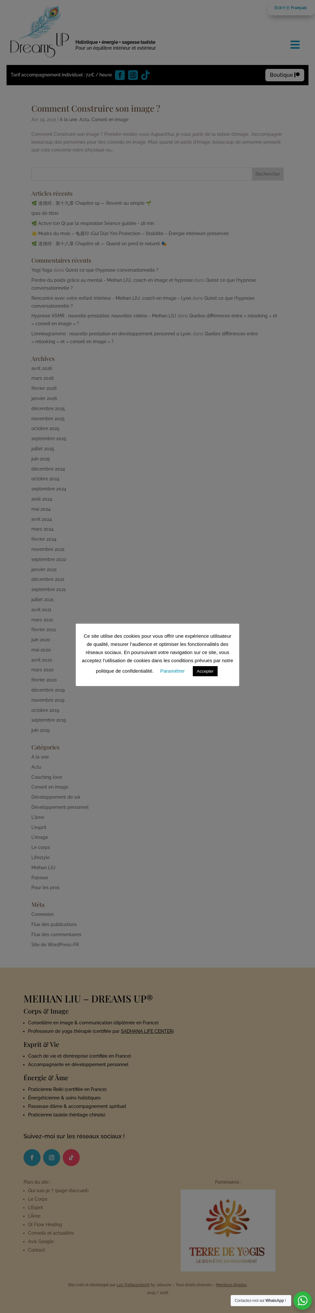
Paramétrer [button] (172, 671)
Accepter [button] (205, 671)
